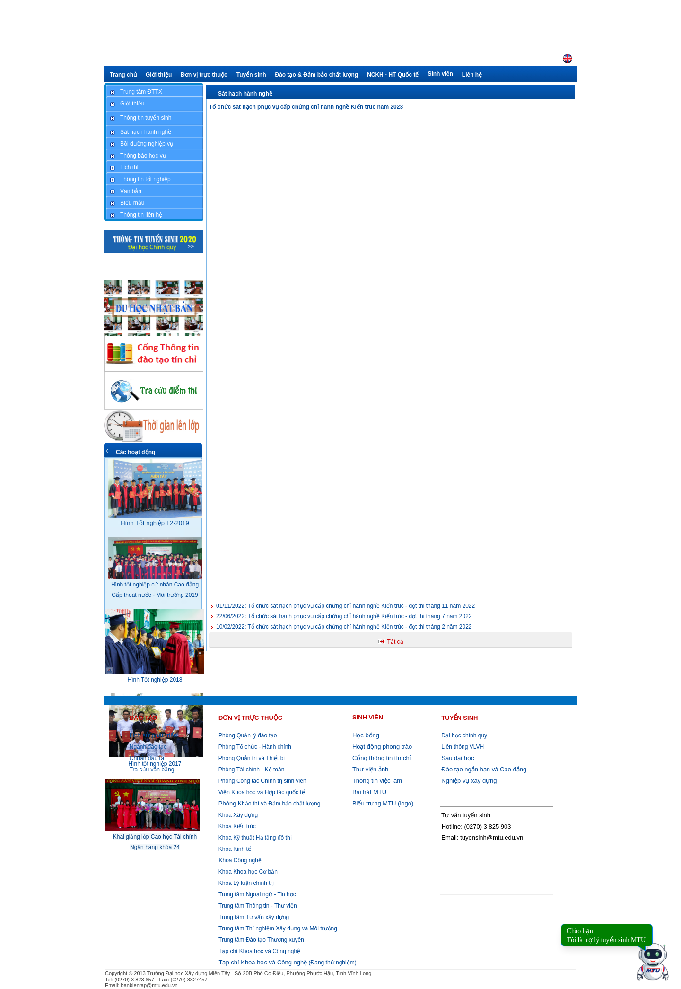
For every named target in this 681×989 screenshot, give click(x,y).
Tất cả (395, 642)
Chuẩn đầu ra (147, 758)
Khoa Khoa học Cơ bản (247, 871)
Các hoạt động (135, 452)
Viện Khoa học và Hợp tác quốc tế (261, 792)
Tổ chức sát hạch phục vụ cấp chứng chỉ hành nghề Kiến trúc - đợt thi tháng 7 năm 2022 (343, 616)
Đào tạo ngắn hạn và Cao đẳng (483, 769)
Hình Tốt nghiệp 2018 (155, 679)
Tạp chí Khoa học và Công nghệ (259, 951)
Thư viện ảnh (370, 769)
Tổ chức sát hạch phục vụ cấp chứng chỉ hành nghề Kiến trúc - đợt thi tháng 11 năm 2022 (345, 606)
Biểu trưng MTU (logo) (382, 803)
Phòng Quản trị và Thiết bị (251, 758)
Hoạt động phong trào (382, 746)
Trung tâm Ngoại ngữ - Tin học (257, 894)
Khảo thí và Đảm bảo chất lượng (268, 803)
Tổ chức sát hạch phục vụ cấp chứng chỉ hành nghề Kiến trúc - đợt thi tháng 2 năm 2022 (343, 626)
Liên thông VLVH (462, 747)
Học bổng (365, 735)
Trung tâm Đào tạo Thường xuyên (261, 939)
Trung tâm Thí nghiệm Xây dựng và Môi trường (277, 928)
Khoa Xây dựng (237, 815)
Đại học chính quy (464, 735)
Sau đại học (457, 757)
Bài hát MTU (369, 792)
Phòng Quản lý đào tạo (247, 735)
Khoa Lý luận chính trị (245, 883)
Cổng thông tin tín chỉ (381, 757)
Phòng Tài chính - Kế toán (250, 769)
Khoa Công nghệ (239, 860)
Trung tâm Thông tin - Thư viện (257, 905)
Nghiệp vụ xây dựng (469, 780)
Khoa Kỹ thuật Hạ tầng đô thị (254, 837)
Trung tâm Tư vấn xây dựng (253, 917)
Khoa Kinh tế (234, 849)
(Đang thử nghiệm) (287, 962)
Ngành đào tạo (148, 747)
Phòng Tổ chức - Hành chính (254, 747)
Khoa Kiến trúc (236, 826)
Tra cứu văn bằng (152, 769)
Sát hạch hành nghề (245, 93)
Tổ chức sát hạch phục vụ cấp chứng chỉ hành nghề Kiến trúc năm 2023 (306, 107)
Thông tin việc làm (377, 780)
